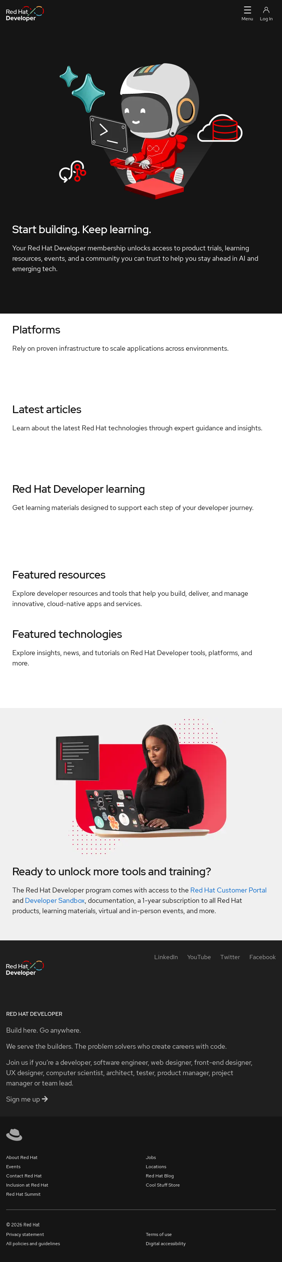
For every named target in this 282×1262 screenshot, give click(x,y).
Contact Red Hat (24, 1176)
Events (13, 1167)
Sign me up (27, 1099)
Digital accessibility (166, 1244)
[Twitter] (230, 957)
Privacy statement (25, 1234)
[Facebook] (262, 957)
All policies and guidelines (33, 1244)
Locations (156, 1167)
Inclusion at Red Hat (27, 1185)
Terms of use (159, 1234)
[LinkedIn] (166, 957)
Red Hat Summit (23, 1194)
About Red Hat (22, 1157)
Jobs (151, 1157)
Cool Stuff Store (163, 1185)
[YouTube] (199, 957)
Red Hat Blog (160, 1176)
